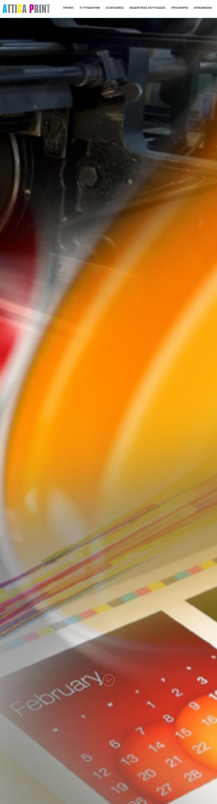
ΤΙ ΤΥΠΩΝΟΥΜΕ (90, 7)
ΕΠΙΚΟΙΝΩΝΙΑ (203, 7)
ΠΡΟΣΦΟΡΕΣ (179, 7)
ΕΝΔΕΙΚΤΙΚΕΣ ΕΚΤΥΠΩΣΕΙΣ (148, 7)
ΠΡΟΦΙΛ (68, 7)
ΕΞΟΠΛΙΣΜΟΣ (115, 7)
